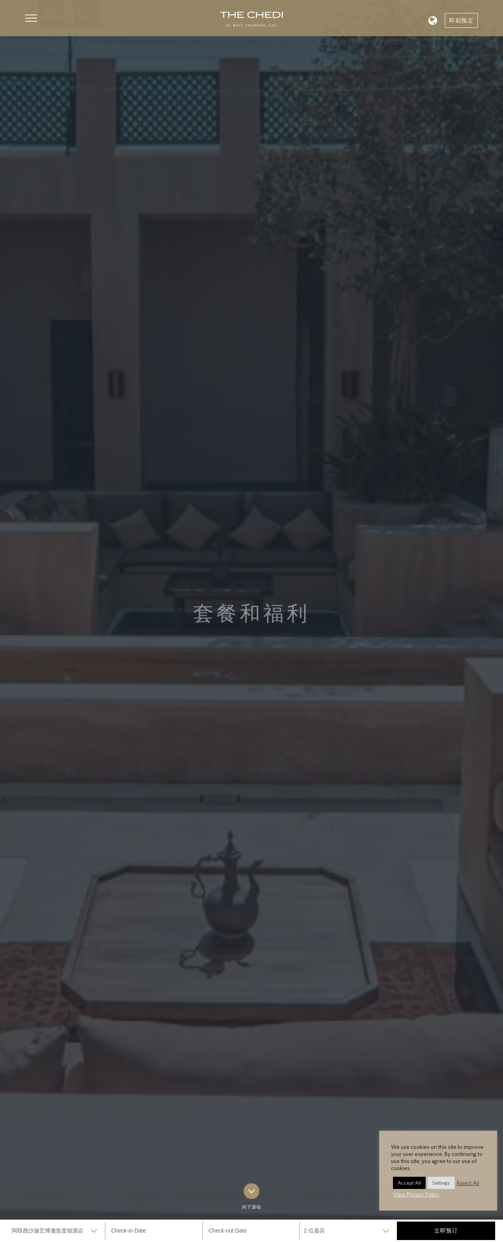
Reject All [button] (468, 1183)
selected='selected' (56, 1231)
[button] (31, 18)
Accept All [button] (409, 1183)
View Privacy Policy (416, 1194)
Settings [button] (441, 1183)
